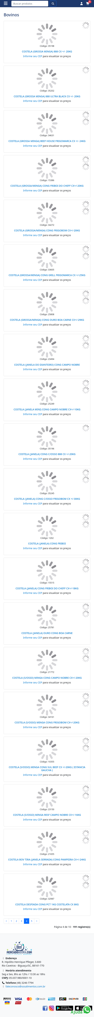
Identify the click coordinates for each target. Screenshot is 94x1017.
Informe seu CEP (32, 56)
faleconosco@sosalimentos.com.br (25, 986)
